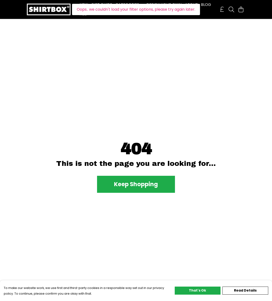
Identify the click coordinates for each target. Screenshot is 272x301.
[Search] (231, 9)
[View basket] (241, 9)
